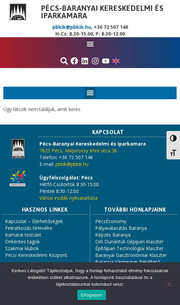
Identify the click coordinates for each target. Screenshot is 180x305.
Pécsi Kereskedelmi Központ (36, 255)
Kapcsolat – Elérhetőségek (34, 221)
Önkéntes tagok (22, 241)
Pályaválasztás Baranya (121, 228)
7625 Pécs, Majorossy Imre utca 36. (79, 150)
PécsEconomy (110, 221)
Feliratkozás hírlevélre (28, 228)
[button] (90, 43)
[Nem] (169, 283)
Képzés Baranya (113, 235)
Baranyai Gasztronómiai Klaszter (131, 255)
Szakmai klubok (22, 248)
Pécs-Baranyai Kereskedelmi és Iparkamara (102, 12)
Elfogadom (91, 295)
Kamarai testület (23, 235)
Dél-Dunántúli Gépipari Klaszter (129, 241)
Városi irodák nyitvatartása (69, 198)
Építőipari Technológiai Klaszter (129, 248)
